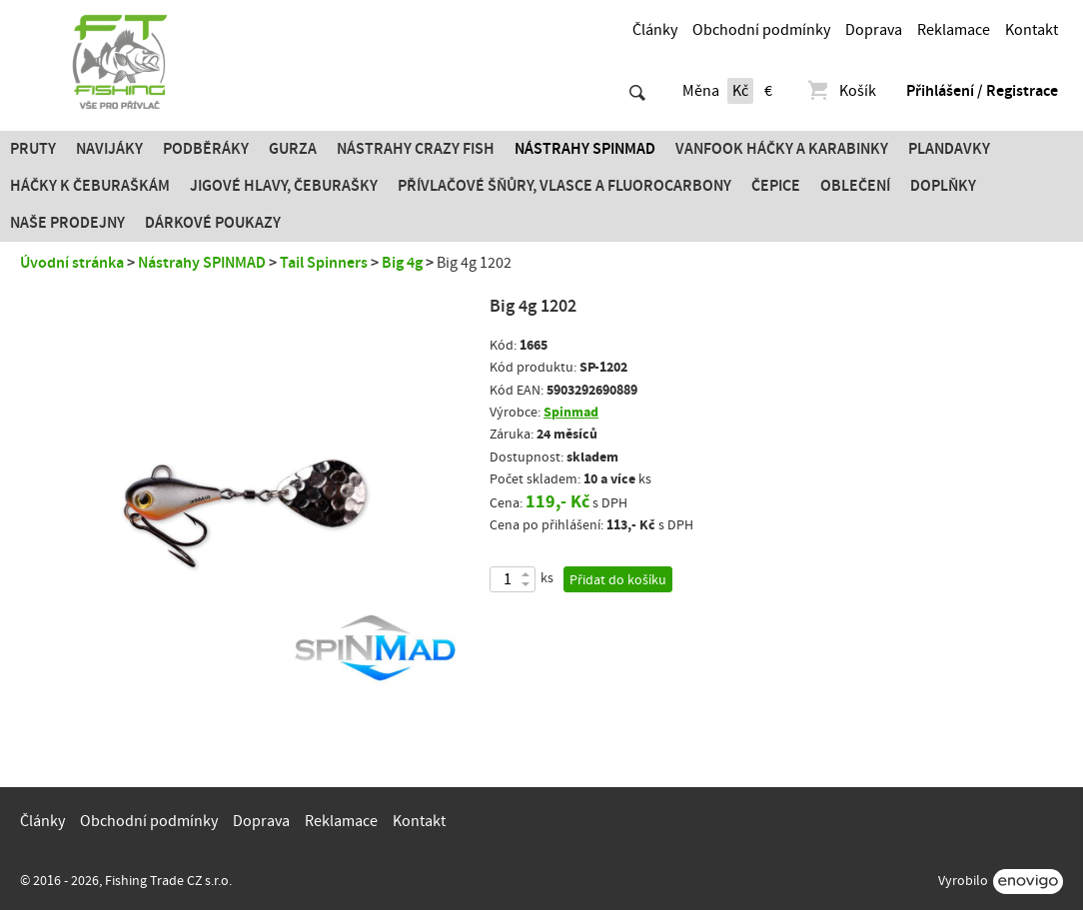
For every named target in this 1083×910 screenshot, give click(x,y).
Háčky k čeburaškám (90, 186)
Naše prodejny (67, 223)
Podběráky (206, 149)
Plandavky (949, 149)
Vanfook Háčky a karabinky (781, 149)
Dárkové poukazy (213, 223)
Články (654, 30)
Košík (840, 91)
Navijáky (109, 149)
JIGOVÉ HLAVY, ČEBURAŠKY (284, 186)
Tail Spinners (324, 263)
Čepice (775, 186)
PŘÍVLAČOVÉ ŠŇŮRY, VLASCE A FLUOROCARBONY (564, 186)
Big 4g (402, 263)
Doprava (873, 30)
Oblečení (855, 186)
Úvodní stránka (72, 263)
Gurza (293, 149)
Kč (740, 91)
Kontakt (1031, 30)
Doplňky (943, 186)
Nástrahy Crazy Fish (416, 149)
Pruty (33, 149)
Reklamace (953, 30)
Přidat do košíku (617, 580)
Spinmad (570, 412)
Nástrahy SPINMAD (585, 149)
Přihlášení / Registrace (982, 91)
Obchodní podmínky (761, 30)
